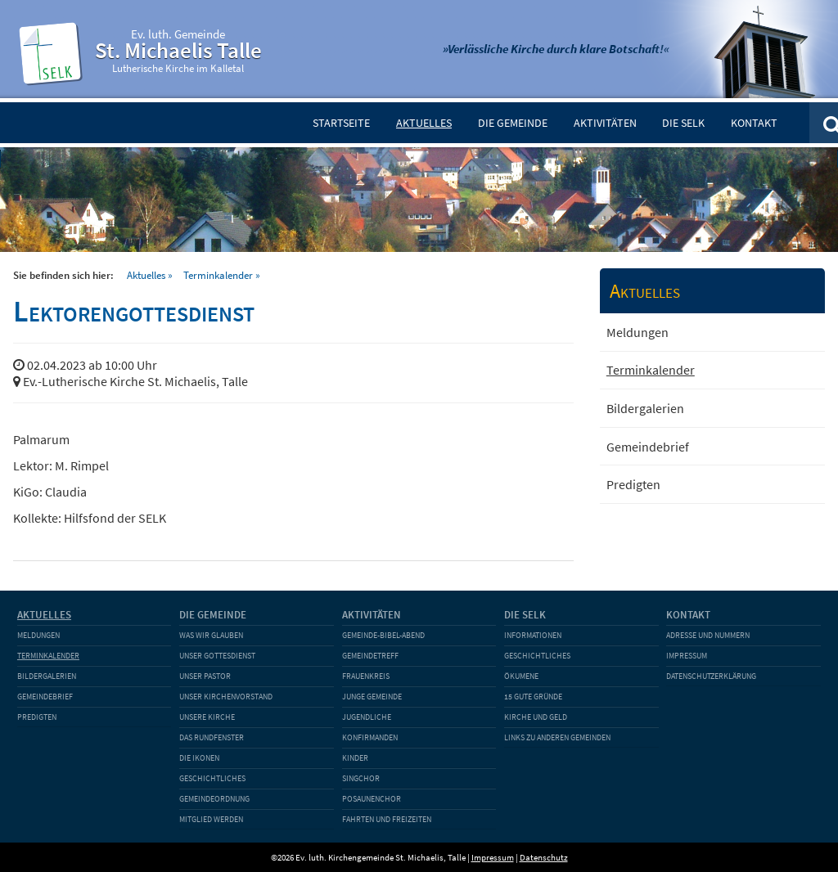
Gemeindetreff (370, 655)
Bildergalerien (645, 408)
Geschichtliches (212, 778)
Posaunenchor (371, 798)
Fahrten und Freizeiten (386, 819)
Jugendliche (366, 717)
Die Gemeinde (512, 122)
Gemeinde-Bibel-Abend (383, 635)
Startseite (341, 122)
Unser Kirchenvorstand (226, 696)
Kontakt (754, 122)
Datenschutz (544, 857)
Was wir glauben (211, 635)
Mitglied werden (211, 819)
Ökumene (521, 676)
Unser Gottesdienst (217, 655)
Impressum (686, 655)
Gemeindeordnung (214, 798)
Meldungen (637, 332)
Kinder (355, 758)
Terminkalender (218, 274)
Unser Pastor (205, 676)
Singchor (361, 778)
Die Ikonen (199, 758)
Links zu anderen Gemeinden (557, 737)
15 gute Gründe (533, 696)
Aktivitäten (605, 122)
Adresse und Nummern (708, 635)
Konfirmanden (370, 737)
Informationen (532, 635)
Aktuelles (424, 122)
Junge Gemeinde (372, 696)
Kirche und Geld (535, 717)
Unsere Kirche (207, 717)
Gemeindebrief (647, 446)
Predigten (633, 484)
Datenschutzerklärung (711, 676)
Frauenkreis (366, 676)
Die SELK (683, 122)
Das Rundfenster (211, 737)
